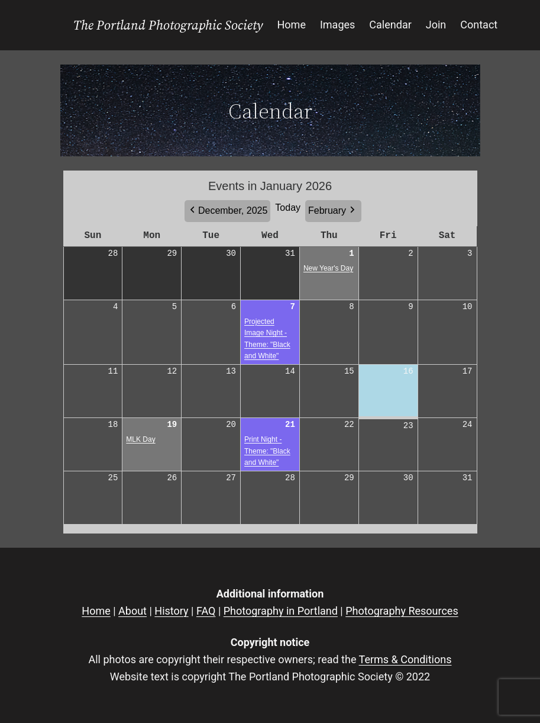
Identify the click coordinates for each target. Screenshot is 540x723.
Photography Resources (401, 611)
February (327, 210)
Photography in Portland (281, 611)
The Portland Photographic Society (168, 25)
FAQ (205, 611)
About (132, 611)
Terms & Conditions (405, 659)
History (171, 611)
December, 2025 (232, 210)
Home (96, 611)
